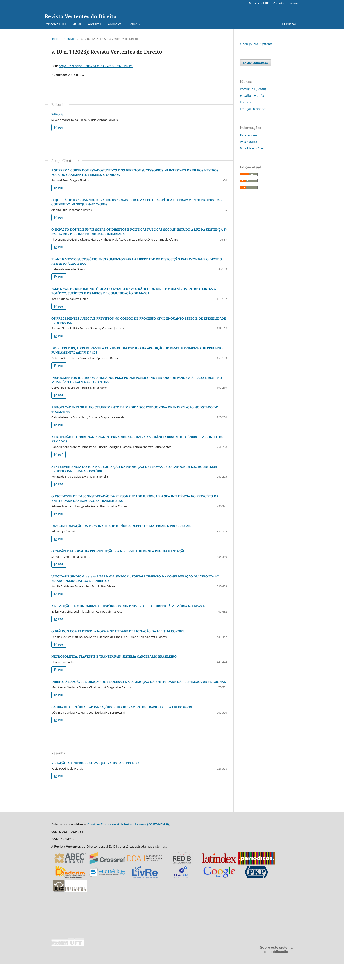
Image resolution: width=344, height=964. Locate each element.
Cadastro (279, 3)
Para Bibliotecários (252, 148)
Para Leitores (248, 135)
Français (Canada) (253, 109)
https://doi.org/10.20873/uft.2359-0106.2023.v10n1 (96, 66)
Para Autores (248, 142)
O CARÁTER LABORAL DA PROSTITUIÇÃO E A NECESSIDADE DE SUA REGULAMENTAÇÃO (118, 551)
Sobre (133, 24)
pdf (60, 455)
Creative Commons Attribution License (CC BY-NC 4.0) (128, 824)
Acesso (294, 3)
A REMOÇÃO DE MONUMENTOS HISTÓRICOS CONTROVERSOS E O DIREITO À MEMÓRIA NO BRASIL (127, 606)
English (245, 102)
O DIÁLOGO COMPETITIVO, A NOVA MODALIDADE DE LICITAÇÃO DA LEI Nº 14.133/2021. (118, 631)
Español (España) (252, 96)
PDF (60, 127)
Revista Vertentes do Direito (80, 16)
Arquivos (94, 24)
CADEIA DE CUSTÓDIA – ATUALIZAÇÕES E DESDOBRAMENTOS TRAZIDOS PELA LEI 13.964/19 (121, 707)
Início (54, 39)
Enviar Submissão (255, 63)
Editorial (57, 114)
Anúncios (115, 24)
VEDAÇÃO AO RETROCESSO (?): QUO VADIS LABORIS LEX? (95, 763)
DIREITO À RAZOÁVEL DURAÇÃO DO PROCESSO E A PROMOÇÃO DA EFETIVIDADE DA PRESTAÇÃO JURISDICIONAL (138, 682)
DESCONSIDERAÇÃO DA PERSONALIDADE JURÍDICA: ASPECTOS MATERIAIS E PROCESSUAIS (121, 526)
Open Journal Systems (256, 44)
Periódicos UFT (55, 24)
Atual (77, 24)
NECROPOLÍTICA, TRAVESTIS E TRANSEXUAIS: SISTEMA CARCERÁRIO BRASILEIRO (114, 656)
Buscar (289, 24)
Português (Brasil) (253, 89)
